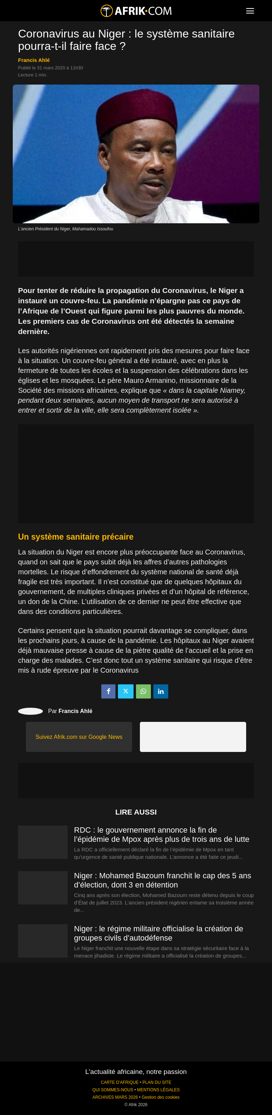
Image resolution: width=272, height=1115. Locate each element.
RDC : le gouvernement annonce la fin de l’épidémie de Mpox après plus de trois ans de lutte (161, 835)
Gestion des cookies (161, 1097)
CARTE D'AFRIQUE (119, 1082)
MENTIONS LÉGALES (158, 1089)
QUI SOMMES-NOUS (113, 1089)
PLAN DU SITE (156, 1082)
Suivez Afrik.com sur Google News (78, 737)
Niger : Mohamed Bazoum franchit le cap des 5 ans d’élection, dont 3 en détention (162, 880)
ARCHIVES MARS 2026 (115, 1097)
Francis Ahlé (34, 60)
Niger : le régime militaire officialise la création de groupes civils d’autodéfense (158, 933)
